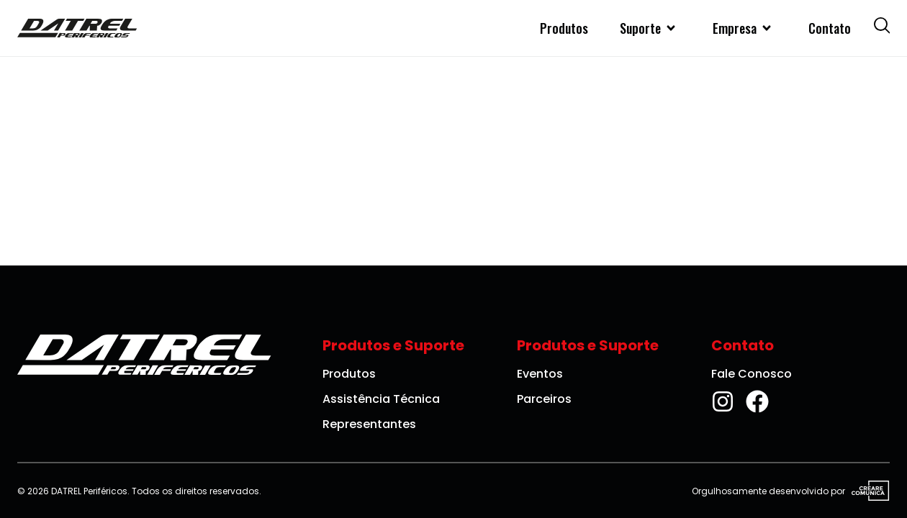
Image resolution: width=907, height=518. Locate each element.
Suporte (650, 28)
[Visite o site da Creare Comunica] (867, 491)
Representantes (369, 424)
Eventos (540, 373)
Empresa (745, 28)
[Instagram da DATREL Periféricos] (722, 401)
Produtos (564, 28)
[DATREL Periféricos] (77, 28)
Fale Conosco (751, 373)
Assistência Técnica (381, 399)
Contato (829, 28)
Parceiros (544, 399)
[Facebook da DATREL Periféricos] (757, 401)
